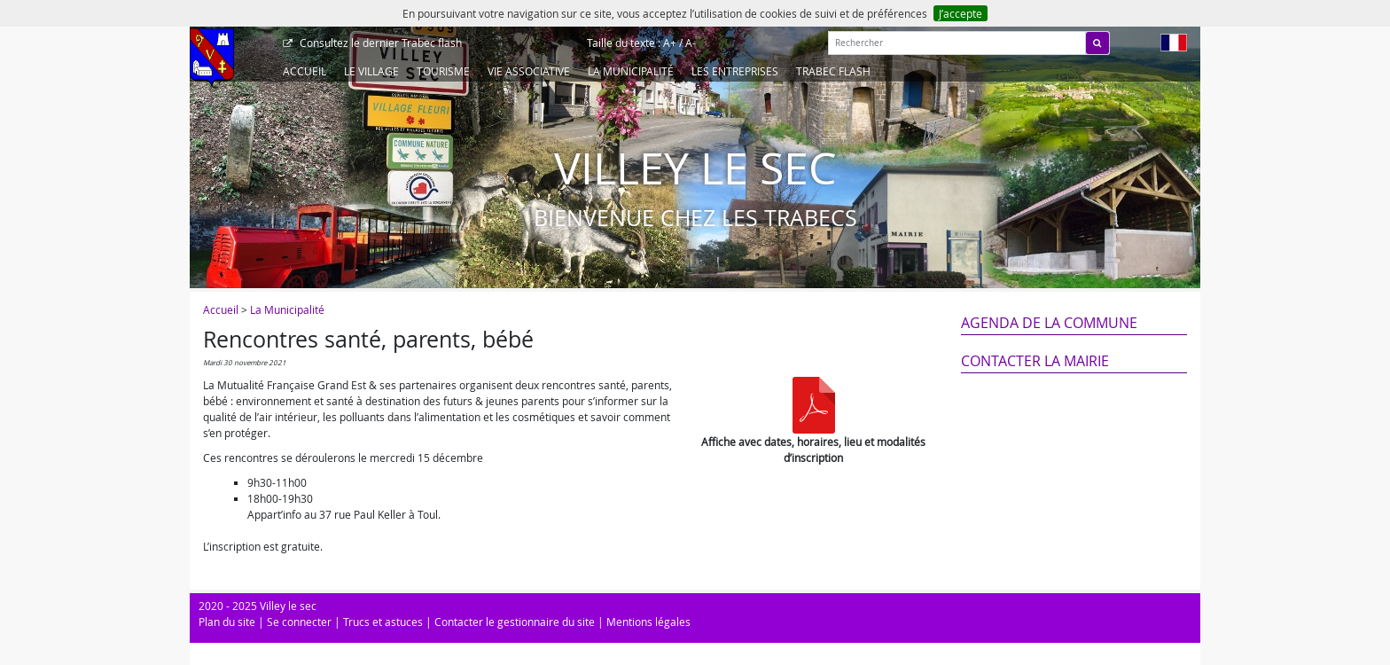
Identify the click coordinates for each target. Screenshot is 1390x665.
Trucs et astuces (383, 621)
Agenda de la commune (1049, 322)
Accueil (304, 71)
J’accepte (960, 13)
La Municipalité (631, 71)
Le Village (371, 71)
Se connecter (299, 621)
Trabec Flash (833, 71)
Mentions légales (648, 621)
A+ (669, 42)
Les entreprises (734, 71)
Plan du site (227, 621)
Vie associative (529, 71)
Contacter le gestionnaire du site (514, 621)
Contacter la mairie (1035, 361)
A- (690, 42)
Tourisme (443, 71)
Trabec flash (379, 42)
